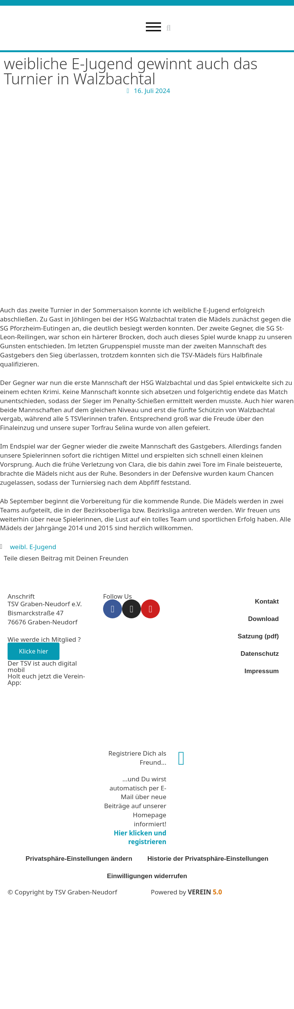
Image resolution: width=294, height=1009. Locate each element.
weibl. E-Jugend (33, 546)
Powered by (186, 891)
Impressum (261, 671)
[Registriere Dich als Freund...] (181, 757)
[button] (168, 28)
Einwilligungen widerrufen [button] (147, 875)
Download (263, 618)
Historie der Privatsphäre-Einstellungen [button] (207, 858)
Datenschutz (260, 653)
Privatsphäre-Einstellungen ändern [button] (79, 858)
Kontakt (267, 601)
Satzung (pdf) (258, 636)
